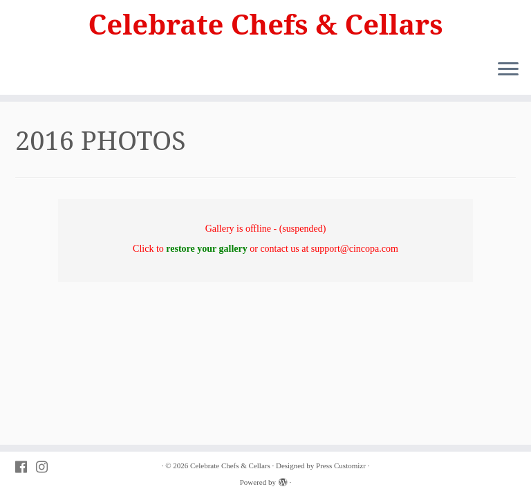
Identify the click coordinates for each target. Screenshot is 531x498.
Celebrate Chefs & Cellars (265, 24)
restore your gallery (206, 248)
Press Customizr (341, 465)
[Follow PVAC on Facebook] (25, 467)
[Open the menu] (508, 69)
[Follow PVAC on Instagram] (46, 467)
